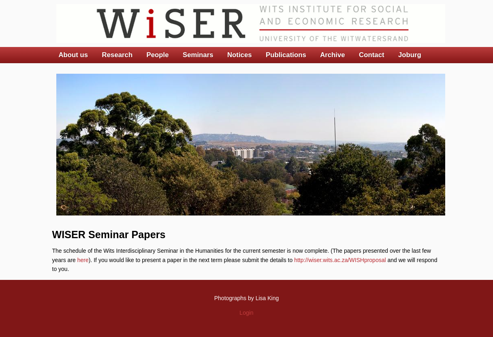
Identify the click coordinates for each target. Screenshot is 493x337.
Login (246, 312)
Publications (286, 55)
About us (73, 55)
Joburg (409, 55)
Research (117, 55)
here (83, 260)
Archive (332, 55)
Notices (239, 55)
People (158, 55)
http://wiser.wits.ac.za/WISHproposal (340, 260)
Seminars (198, 55)
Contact (371, 55)
